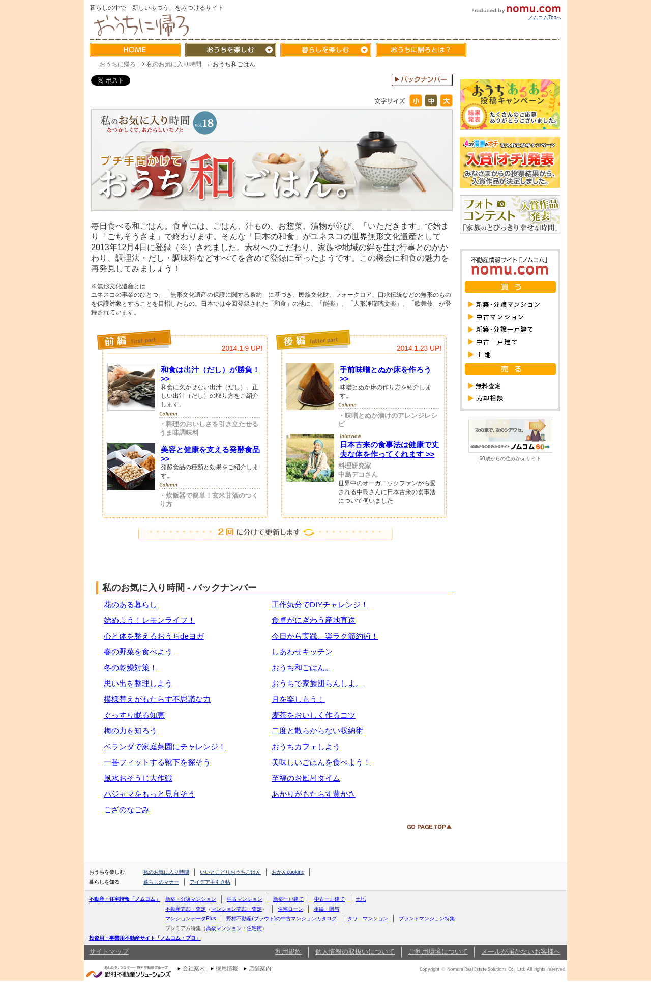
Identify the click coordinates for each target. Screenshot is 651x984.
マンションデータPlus (190, 918)
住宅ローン (290, 909)
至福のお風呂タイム (306, 778)
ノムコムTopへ (544, 17)
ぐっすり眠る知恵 (134, 714)
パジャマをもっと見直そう (149, 793)
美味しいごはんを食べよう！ (321, 762)
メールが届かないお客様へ (520, 951)
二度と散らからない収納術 (317, 730)
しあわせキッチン (302, 651)
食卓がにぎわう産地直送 (314, 620)
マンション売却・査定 (236, 909)
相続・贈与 (326, 909)
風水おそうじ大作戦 (138, 778)
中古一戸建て (329, 899)
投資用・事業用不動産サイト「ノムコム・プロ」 (145, 938)
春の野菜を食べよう (138, 651)
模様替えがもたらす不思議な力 (157, 699)
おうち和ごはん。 (302, 667)
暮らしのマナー (161, 882)
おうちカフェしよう (306, 746)
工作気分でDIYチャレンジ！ (320, 604)
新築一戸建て (288, 899)
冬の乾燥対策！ (130, 667)
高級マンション (224, 928)
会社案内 (194, 968)
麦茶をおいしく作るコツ (314, 714)
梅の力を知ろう (130, 730)
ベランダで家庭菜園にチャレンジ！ (165, 746)
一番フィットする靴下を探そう (157, 762)
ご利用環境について (438, 951)
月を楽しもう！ (298, 699)
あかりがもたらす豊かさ (314, 793)
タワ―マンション (367, 918)
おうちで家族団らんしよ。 (317, 683)
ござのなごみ (127, 809)
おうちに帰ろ (117, 64)
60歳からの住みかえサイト (510, 456)
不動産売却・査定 (185, 909)
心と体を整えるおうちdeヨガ (154, 636)
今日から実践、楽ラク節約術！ (325, 636)
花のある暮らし (130, 604)
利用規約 (288, 951)
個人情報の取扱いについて (355, 951)
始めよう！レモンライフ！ (149, 620)
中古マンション (244, 899)
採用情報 (227, 968)
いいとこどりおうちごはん (230, 872)
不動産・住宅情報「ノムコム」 (124, 899)
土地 (361, 899)
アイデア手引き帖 (210, 882)
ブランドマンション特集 (427, 918)
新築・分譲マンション (190, 899)
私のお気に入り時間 (173, 64)
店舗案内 (260, 968)
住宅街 (254, 928)
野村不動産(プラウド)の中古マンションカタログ (281, 918)
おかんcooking (288, 872)
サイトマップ (109, 951)
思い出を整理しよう (138, 683)
